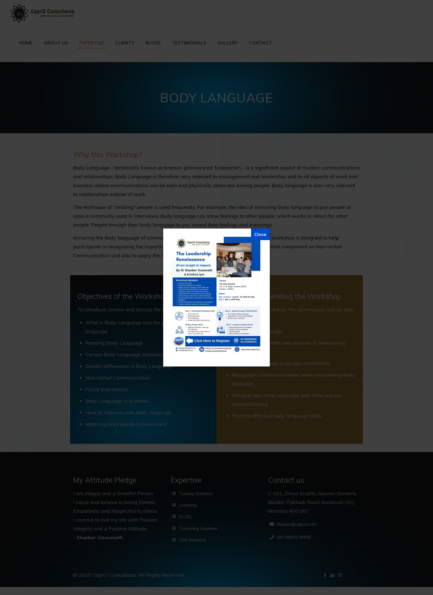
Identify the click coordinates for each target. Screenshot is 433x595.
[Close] (260, 234)
